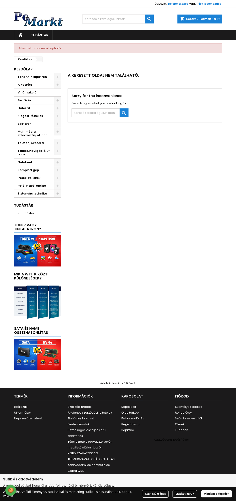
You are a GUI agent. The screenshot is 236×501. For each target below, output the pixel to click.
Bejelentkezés (178, 4)
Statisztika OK (184, 494)
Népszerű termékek (28, 418)
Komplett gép (28, 170)
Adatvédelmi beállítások (118, 383)
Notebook (25, 162)
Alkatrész (25, 84)
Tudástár (39, 35)
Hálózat (24, 108)
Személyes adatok (188, 407)
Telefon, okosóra (31, 143)
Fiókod (182, 396)
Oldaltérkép (130, 412)
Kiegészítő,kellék (30, 116)
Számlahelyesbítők (189, 418)
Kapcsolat (128, 407)
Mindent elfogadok (216, 494)
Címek (180, 424)
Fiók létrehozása (209, 4)
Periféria (24, 100)
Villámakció (27, 92)
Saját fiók (128, 430)
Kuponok (181, 430)
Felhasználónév (132, 418)
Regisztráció (130, 424)
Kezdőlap (23, 69)
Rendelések (183, 412)
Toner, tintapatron (32, 77)
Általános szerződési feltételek (90, 412)
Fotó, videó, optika (32, 186)
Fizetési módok (79, 424)
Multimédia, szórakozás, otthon (33, 133)
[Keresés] (118, 19)
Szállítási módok (80, 407)
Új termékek (23, 412)
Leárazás (20, 407)
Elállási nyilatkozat (81, 418)
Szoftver (24, 124)
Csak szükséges (155, 494)
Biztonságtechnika (32, 193)
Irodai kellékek (29, 178)
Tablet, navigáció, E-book (34, 152)
